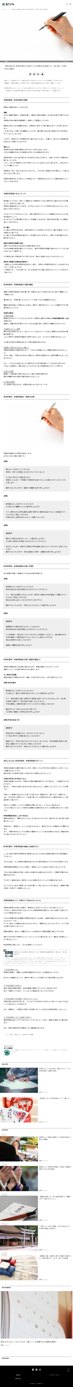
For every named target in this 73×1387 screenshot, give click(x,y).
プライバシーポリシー (55, 1375)
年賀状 (11, 1034)
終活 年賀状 (25, 1034)
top (68, 1370)
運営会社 (18, 1375)
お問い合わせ (18, 1378)
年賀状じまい (17, 1034)
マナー (6, 1034)
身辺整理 (31, 1034)
